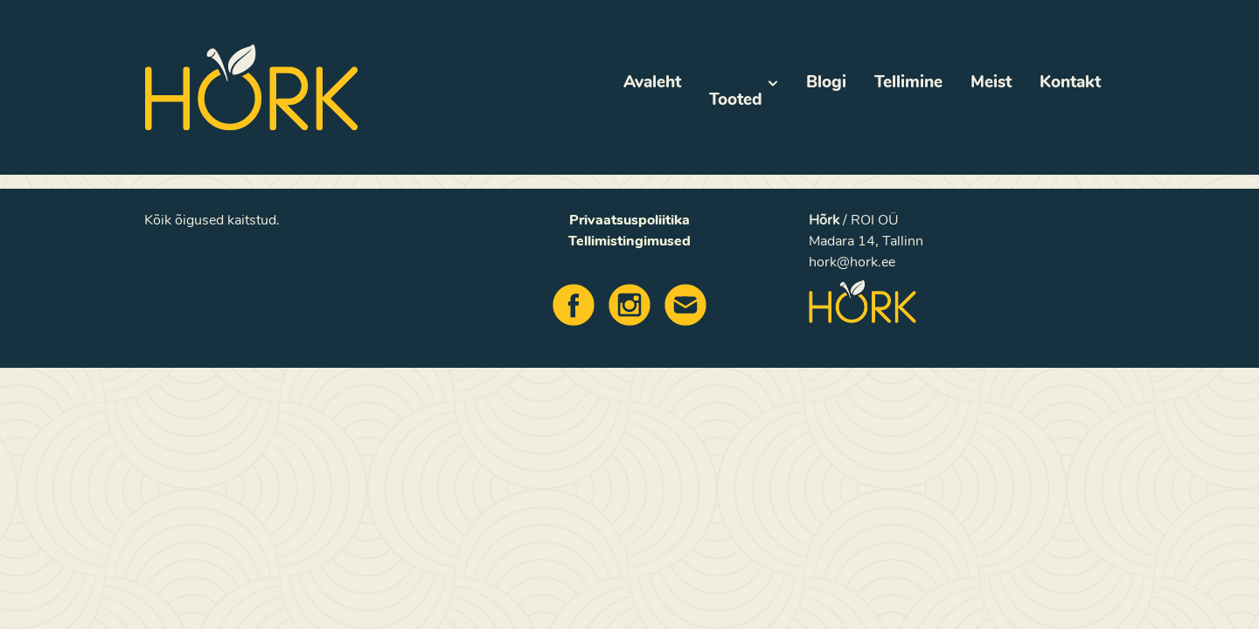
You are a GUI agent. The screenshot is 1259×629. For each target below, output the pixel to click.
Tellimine (908, 82)
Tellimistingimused (629, 241)
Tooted (743, 90)
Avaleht (652, 82)
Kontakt (1070, 82)
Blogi (826, 82)
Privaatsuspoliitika (629, 220)
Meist (991, 82)
